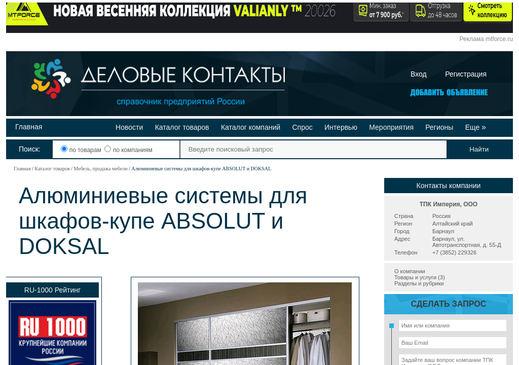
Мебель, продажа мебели (100, 168)
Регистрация (466, 74)
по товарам (82, 150)
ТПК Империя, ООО (448, 204)
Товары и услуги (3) (419, 277)
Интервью (340, 127)
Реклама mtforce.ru (486, 39)
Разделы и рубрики (419, 283)
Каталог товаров (182, 127)
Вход (419, 74)
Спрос (302, 127)
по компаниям (128, 150)
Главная (28, 127)
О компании (409, 271)
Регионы (439, 127)
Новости (129, 127)
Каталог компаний (250, 127)
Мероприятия (391, 127)
